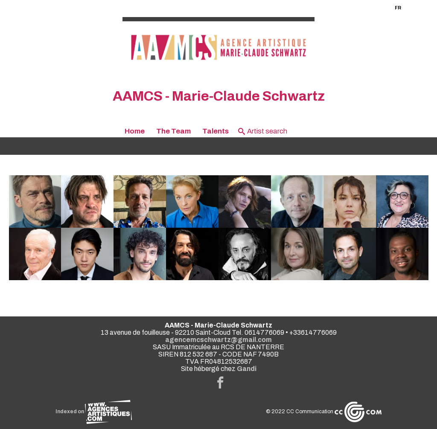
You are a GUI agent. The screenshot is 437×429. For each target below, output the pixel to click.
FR (398, 7)
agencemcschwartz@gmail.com (218, 339)
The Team (173, 131)
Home (135, 131)
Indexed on (93, 412)
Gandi (246, 368)
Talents (215, 131)
